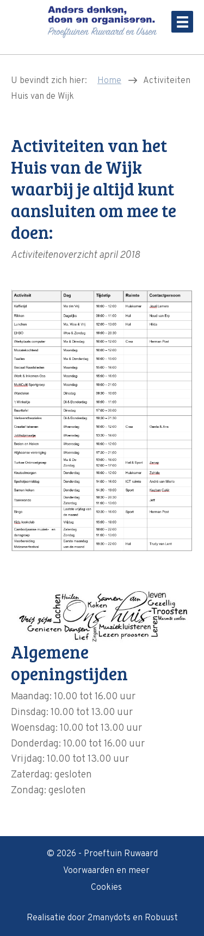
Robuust (161, 918)
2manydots (109, 918)
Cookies (106, 887)
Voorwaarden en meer (106, 871)
